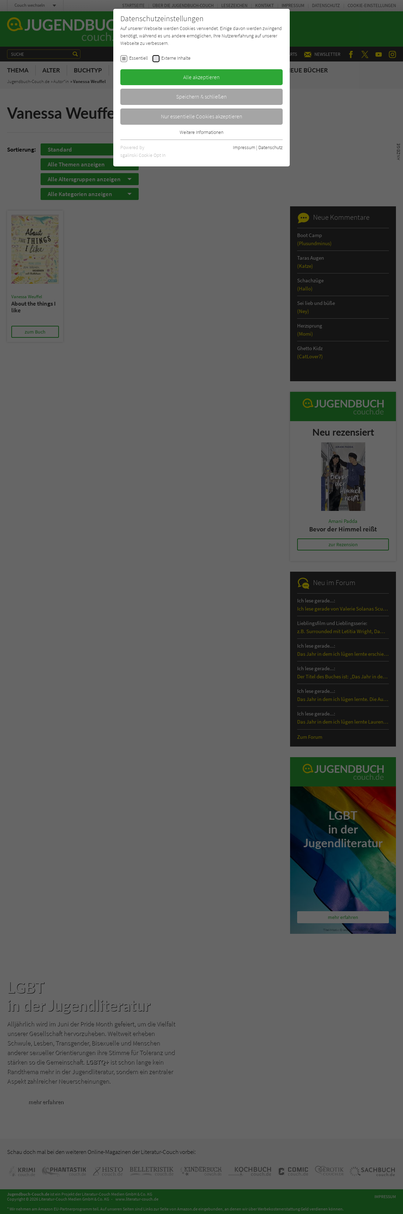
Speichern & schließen (201, 96)
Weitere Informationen (201, 132)
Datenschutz (270, 147)
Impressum (244, 147)
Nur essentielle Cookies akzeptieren (201, 116)
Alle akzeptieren (201, 77)
